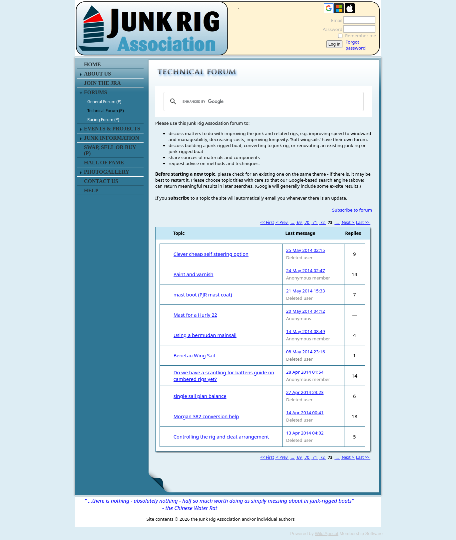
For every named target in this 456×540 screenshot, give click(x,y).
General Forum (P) (104, 101)
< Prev (282, 222)
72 (322, 222)
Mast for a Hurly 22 (195, 314)
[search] (263, 101)
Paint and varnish (194, 274)
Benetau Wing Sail (194, 355)
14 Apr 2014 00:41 (304, 413)
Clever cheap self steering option (211, 254)
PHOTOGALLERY (106, 172)
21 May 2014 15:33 (305, 291)
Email (334, 20)
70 (307, 222)
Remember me (360, 36)
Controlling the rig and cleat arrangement (221, 436)
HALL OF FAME (104, 162)
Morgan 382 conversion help (206, 416)
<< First (267, 222)
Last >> (363, 222)
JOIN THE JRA (102, 83)
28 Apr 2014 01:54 (304, 372)
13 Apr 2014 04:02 (304, 433)
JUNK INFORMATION (111, 138)
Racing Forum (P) (103, 119)
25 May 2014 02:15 (305, 250)
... (292, 222)
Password (330, 29)
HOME (92, 64)
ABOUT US (97, 74)
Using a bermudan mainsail (205, 335)
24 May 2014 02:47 (305, 270)
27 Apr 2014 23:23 (304, 392)
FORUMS (95, 92)
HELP (91, 190)
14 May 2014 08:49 (305, 331)
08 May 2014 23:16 (305, 352)
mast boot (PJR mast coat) (203, 294)
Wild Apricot (326, 533)
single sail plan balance (200, 396)
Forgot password (355, 45)
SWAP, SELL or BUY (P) (110, 150)
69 (299, 222)
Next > (348, 222)
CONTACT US (101, 181)
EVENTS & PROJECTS (112, 128)
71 (314, 222)
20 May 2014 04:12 (305, 311)
